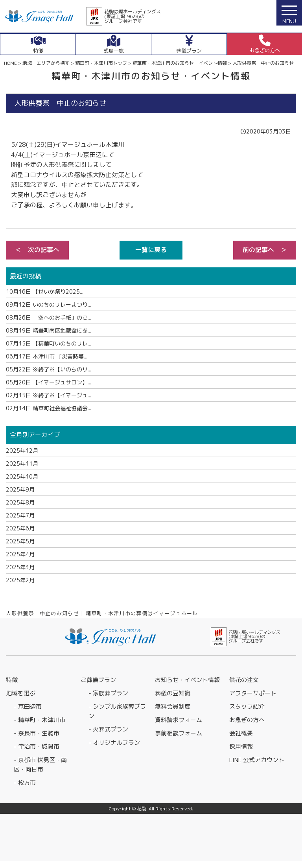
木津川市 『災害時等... (46, 356)
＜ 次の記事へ (37, 249)
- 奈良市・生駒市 (36, 733)
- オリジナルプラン (114, 743)
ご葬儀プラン (98, 680)
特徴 (12, 680)
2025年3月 (20, 567)
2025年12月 (22, 450)
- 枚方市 (25, 783)
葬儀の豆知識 (172, 693)
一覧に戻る (151, 249)
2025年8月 (20, 502)
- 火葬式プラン (108, 729)
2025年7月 (20, 515)
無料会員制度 (172, 706)
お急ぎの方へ (247, 720)
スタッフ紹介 (247, 706)
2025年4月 (20, 554)
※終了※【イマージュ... (48, 395)
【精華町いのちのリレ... (48, 343)
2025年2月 (20, 580)
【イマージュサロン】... (48, 382)
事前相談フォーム (178, 733)
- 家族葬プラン (108, 693)
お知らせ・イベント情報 (187, 680)
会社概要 (241, 733)
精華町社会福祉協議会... (48, 408)
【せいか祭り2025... (44, 291)
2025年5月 (20, 541)
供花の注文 (244, 680)
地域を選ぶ (20, 693)
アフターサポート (252, 693)
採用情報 (241, 746)
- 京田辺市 (28, 706)
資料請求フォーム (178, 720)
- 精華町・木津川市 (39, 720)
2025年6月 (20, 528)
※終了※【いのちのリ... (48, 369)
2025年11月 (22, 463)
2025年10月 (22, 476)
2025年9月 (20, 489)
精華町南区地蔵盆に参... (48, 330)
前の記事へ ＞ (265, 249)
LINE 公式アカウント (256, 760)
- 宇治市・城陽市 (36, 746)
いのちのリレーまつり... (48, 304)
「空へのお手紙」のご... (48, 317)
